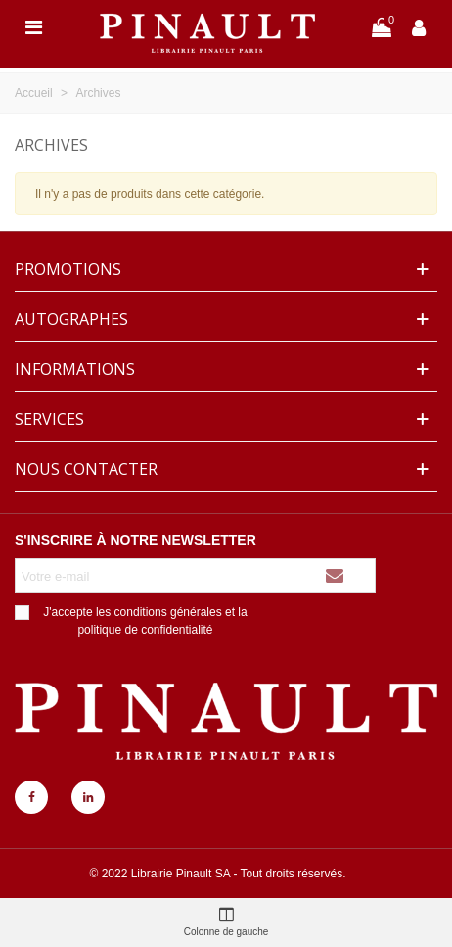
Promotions (68, 269)
